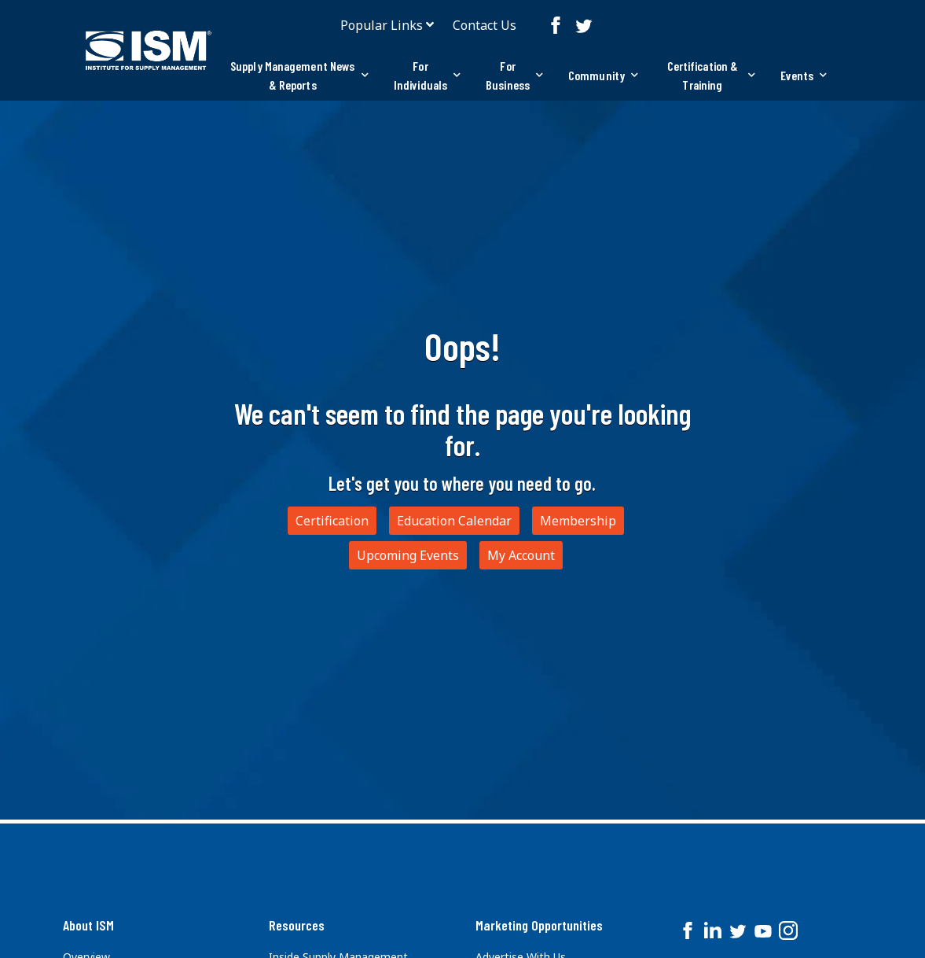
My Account (521, 555)
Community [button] (603, 75)
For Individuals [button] (427, 75)
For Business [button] (514, 75)
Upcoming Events (408, 555)
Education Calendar (454, 520)
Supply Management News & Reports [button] (299, 75)
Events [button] (804, 75)
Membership (578, 520)
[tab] (299, 75)
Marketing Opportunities (539, 925)
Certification (332, 520)
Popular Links (381, 25)
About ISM (88, 925)
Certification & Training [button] (711, 75)
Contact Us (484, 25)
